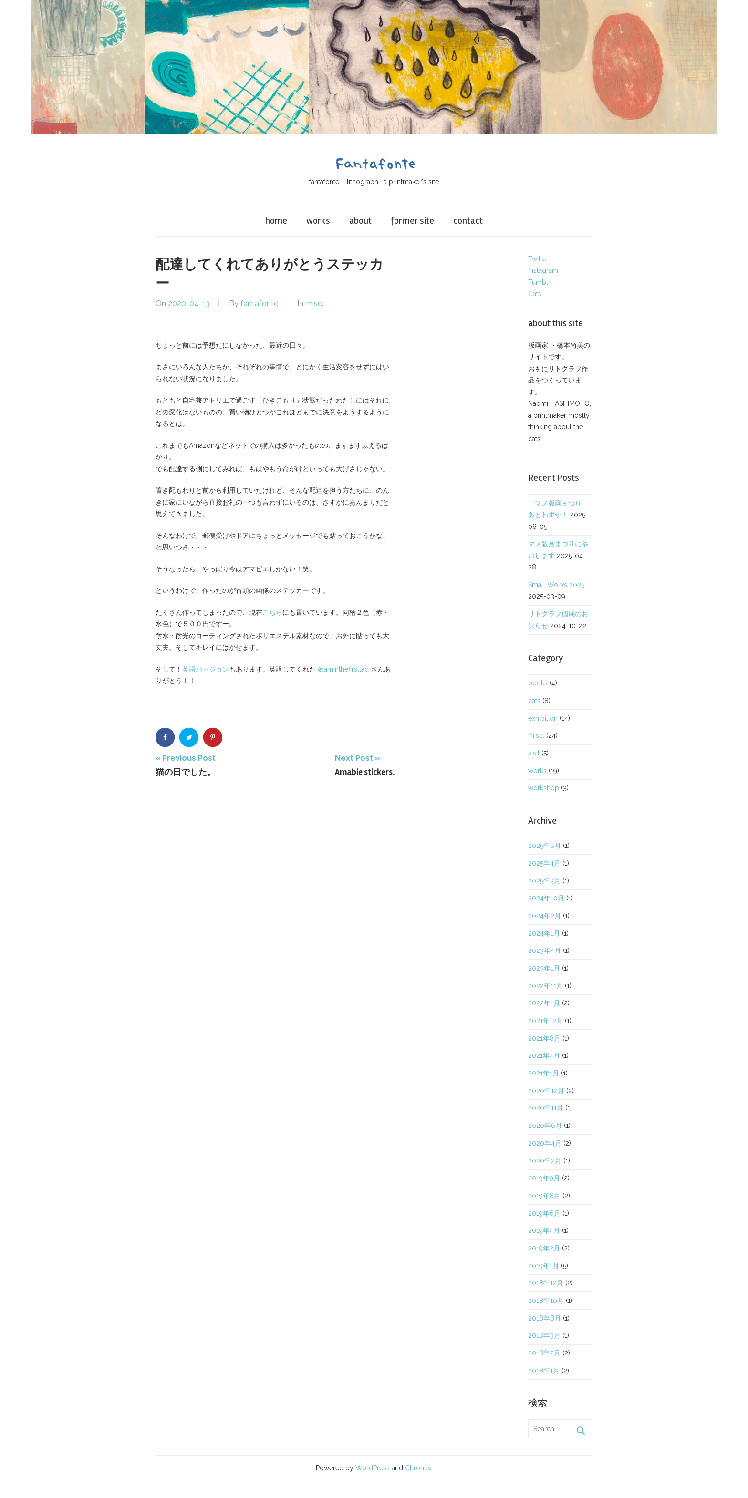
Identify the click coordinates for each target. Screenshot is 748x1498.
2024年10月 (546, 898)
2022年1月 (544, 1003)
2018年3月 (544, 1335)
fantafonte (259, 303)
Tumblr (539, 282)
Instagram (543, 270)
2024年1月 (544, 933)
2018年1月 (544, 1370)
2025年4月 (544, 863)
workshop (543, 788)
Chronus (418, 1468)
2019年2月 (544, 1248)
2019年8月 (544, 1195)
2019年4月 (544, 1230)
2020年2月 (544, 1161)
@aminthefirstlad (343, 669)
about (360, 221)
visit (534, 753)
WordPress (372, 1468)
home (276, 221)
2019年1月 (543, 1266)
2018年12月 (545, 1283)
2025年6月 (544, 845)
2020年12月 (546, 1091)
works (318, 221)
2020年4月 (544, 1143)
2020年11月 (545, 1108)
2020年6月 (545, 1125)
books (538, 683)
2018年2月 (544, 1353)
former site (412, 221)
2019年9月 (544, 1178)
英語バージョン (205, 669)
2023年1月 (544, 968)
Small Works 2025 (556, 585)
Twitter (538, 259)
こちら (272, 612)
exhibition (543, 718)
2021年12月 (545, 1020)
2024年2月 (544, 915)
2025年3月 (544, 881)
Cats (534, 294)
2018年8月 (544, 1318)
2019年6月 (544, 1213)
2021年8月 (544, 1038)
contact (468, 221)
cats (534, 700)
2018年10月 (546, 1300)
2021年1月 (543, 1073)
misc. (314, 303)
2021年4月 (544, 1055)
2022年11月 (545, 986)
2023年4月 (544, 950)
